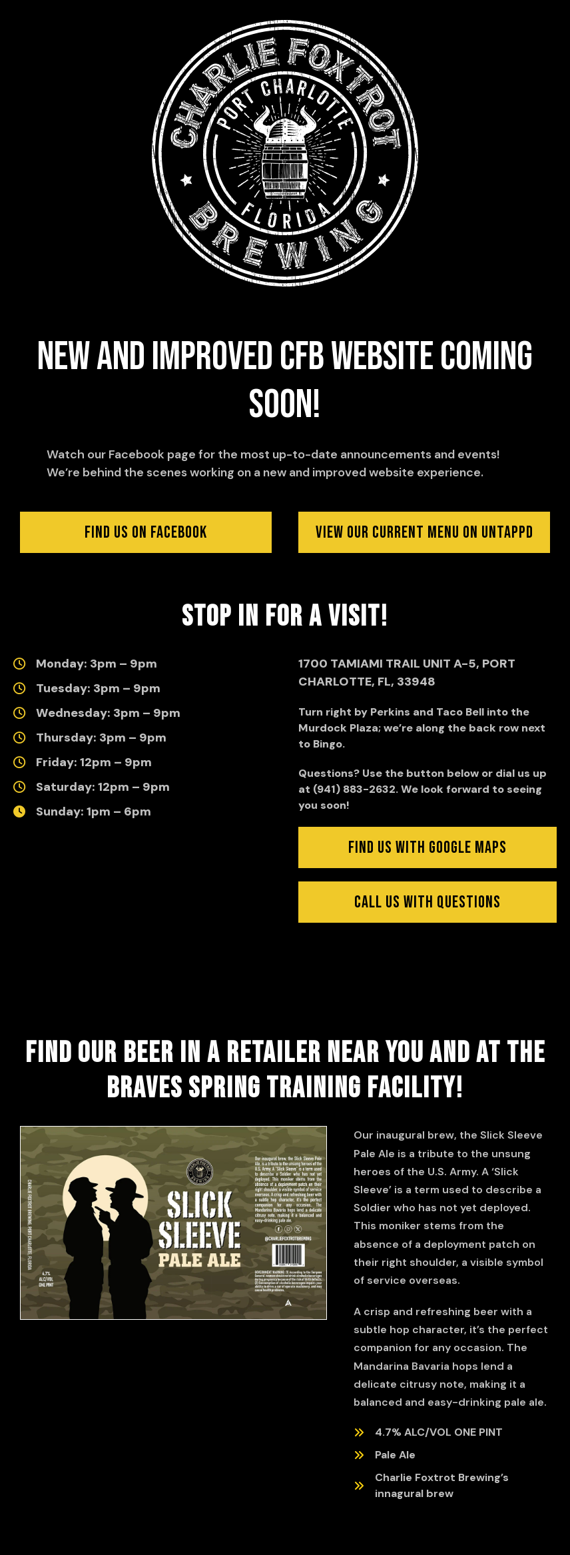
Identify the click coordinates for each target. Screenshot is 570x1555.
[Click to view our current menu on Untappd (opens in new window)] (424, 532)
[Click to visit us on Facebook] (146, 532)
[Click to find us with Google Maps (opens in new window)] (427, 847)
